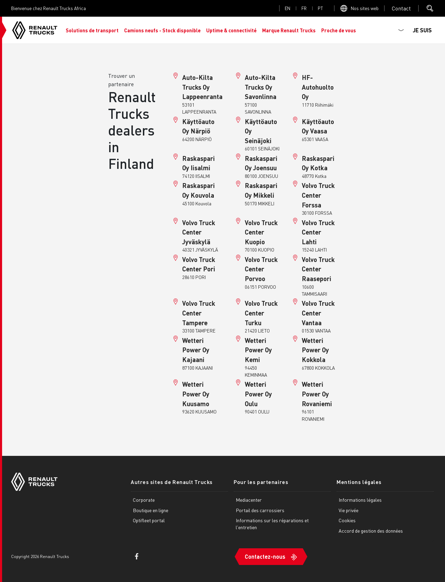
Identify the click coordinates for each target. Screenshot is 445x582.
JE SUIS (422, 30)
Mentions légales (359, 481)
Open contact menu (401, 8)
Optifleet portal (149, 520)
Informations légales (360, 500)
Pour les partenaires (261, 481)
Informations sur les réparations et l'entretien (272, 523)
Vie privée (348, 510)
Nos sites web (365, 8)
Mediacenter (249, 500)
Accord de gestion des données (371, 530)
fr (304, 8)
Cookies (347, 520)
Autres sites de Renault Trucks (172, 481)
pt (320, 8)
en (287, 8)
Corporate (144, 500)
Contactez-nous (265, 556)
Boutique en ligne (150, 510)
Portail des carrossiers (260, 510)
